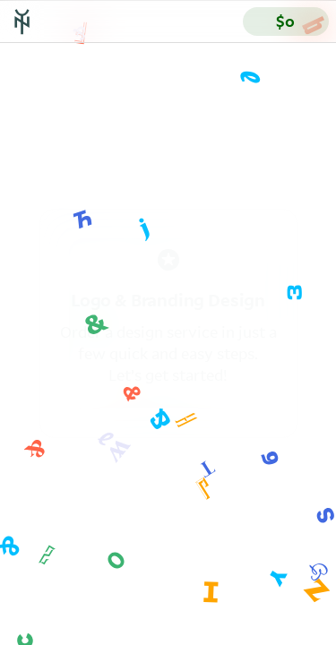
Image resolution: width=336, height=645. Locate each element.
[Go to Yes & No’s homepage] (22, 21)
